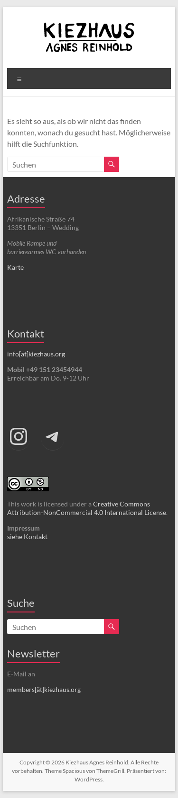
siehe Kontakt (27, 536)
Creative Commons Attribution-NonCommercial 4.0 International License (86, 508)
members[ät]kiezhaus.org (44, 689)
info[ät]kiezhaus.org (36, 354)
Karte (15, 267)
